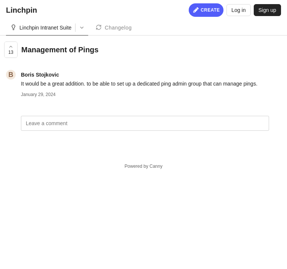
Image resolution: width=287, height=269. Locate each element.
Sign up (267, 10)
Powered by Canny (143, 166)
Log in (238, 10)
